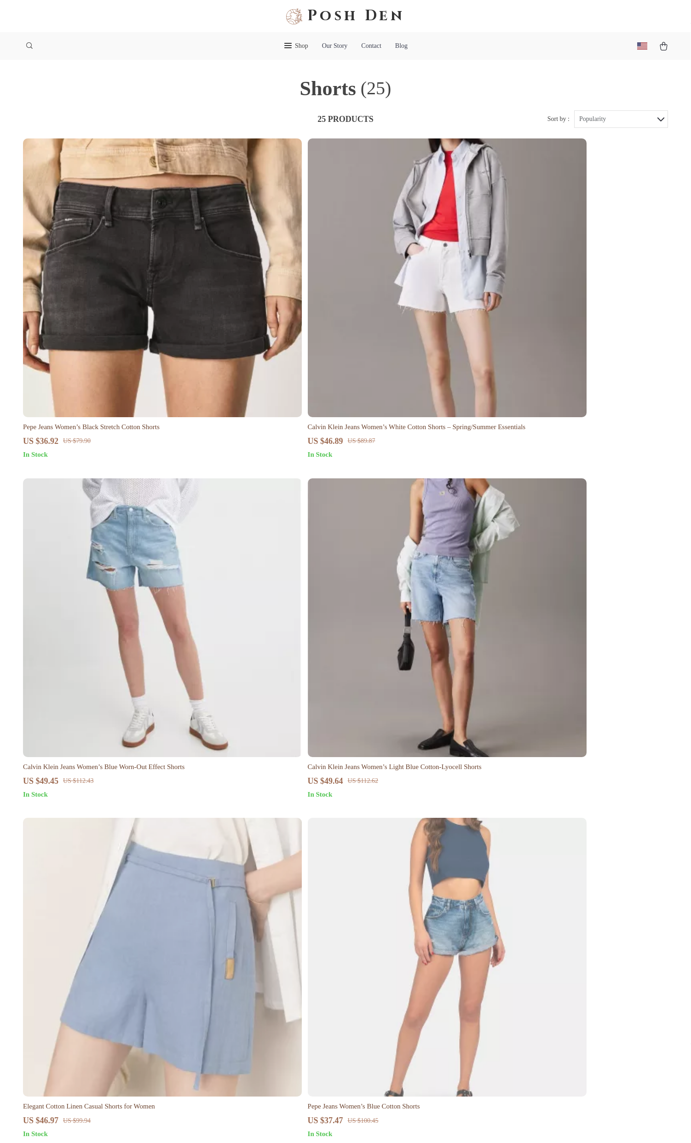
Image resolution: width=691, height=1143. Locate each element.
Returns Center (401, 966)
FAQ (386, 951)
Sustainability (271, 1042)
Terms (285, 1124)
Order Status (398, 997)
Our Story (335, 45)
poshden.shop (526, 921)
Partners (262, 1027)
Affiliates (264, 997)
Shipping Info (400, 936)
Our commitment (531, 974)
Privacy (302, 1124)
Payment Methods (405, 981)
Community (267, 1072)
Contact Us (396, 921)
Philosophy (267, 1057)
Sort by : (558, 124)
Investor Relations (277, 1012)
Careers (262, 951)
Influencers (267, 981)
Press (258, 966)
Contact (371, 45)
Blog (401, 45)
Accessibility (332, 1124)
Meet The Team (273, 936)
